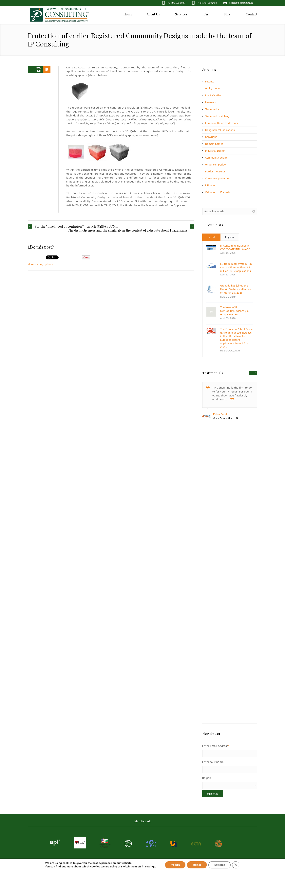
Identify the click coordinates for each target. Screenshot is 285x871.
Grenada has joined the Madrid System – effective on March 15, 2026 (235, 289)
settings (150, 866)
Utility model (212, 88)
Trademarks (212, 109)
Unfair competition (216, 164)
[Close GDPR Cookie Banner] (235, 864)
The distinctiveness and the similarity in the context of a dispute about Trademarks (127, 230)
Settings (219, 865)
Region (206, 777)
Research (210, 102)
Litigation (210, 185)
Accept (175, 865)
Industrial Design (215, 150)
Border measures (215, 171)
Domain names (214, 144)
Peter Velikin (221, 414)
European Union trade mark (221, 123)
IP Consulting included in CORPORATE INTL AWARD (235, 247)
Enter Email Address (216, 745)
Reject (197, 865)
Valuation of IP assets (218, 192)
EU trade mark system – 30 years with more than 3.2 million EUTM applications (236, 267)
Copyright (211, 137)
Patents (209, 81)
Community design (216, 157)
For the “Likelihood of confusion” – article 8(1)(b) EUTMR (76, 226)
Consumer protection (217, 178)
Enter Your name (213, 761)
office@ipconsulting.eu (241, 2)
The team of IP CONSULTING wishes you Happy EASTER (235, 311)
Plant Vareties (213, 95)
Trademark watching (217, 116)
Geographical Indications (220, 130)
